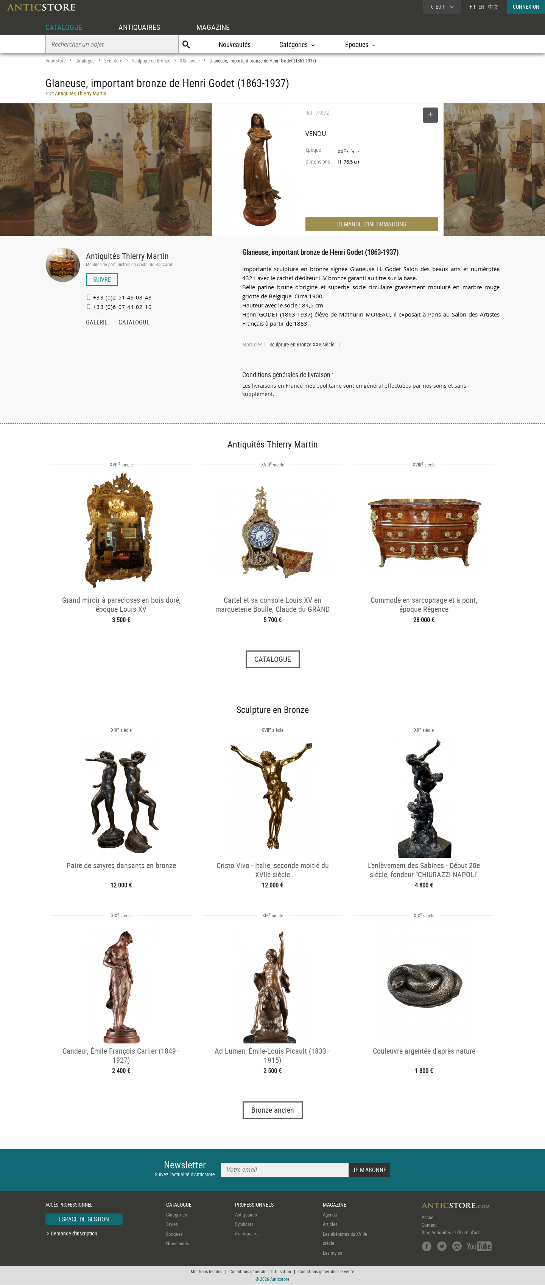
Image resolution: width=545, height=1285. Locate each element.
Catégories (176, 1214)
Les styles (332, 1252)
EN (481, 6)
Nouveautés (235, 44)
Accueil (429, 1217)
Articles (330, 1224)
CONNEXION (526, 6)
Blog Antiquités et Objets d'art (450, 1232)
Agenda (330, 1214)
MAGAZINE (213, 27)
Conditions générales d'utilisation (260, 1272)
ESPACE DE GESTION (84, 1219)
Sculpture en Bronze (151, 60)
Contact (429, 1224)
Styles (172, 1224)
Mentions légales (206, 1272)
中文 (493, 6)
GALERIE (96, 323)
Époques (174, 1233)
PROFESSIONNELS (254, 1205)
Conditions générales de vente (326, 1272)
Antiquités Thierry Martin (127, 255)
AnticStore (55, 60)
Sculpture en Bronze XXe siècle (302, 344)
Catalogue (85, 60)
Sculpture (113, 60)
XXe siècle (190, 60)
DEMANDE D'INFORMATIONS (371, 224)
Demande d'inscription (74, 1233)
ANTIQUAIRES (139, 27)
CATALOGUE (63, 27)
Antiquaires (246, 1214)
